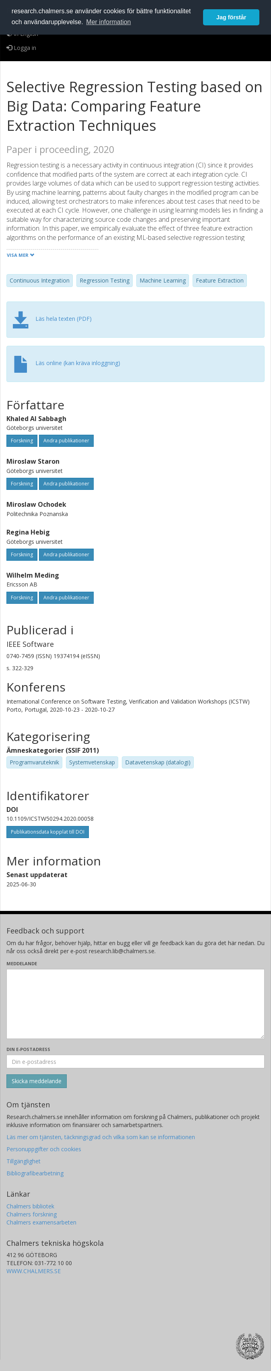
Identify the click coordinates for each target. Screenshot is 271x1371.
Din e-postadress (28, 1049)
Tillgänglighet (23, 1161)
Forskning (22, 440)
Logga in (21, 48)
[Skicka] (36, 1081)
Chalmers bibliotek (30, 1206)
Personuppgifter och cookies (43, 1149)
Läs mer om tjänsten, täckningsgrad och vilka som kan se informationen (100, 1137)
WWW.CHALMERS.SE (33, 1271)
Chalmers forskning (31, 1214)
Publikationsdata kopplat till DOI (47, 831)
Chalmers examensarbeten (41, 1222)
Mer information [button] (108, 22)
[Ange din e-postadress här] (135, 1061)
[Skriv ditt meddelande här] (135, 1004)
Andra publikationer (66, 440)
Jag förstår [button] (231, 17)
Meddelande (21, 963)
